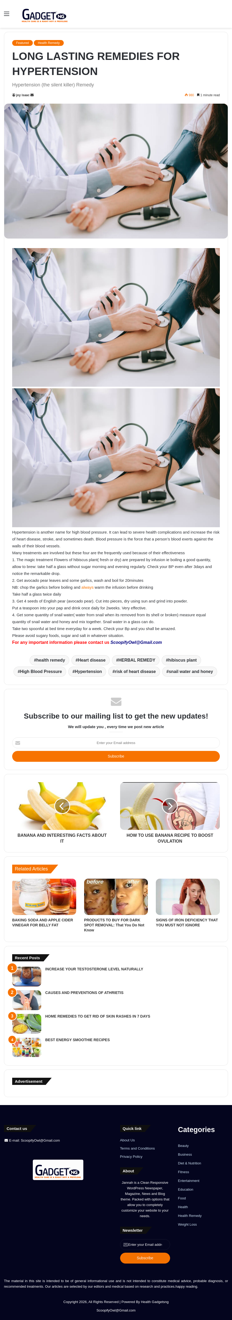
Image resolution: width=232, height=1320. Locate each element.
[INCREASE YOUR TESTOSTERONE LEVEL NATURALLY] (26, 977)
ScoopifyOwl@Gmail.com (136, 642)
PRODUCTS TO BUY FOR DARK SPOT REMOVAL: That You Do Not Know (114, 925)
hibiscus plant (182, 660)
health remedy (50, 660)
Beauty (183, 1146)
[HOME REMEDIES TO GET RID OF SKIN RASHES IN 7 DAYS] (26, 1024)
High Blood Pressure (41, 671)
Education (185, 1189)
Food (182, 1198)
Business (185, 1154)
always (87, 587)
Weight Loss (187, 1224)
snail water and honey (191, 671)
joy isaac (23, 95)
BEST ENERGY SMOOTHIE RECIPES (77, 1040)
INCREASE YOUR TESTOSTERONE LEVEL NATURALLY (94, 969)
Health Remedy (49, 43)
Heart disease (92, 660)
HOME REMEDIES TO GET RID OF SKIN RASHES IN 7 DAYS (97, 1016)
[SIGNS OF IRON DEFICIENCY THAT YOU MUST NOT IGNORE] (188, 897)
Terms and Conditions (137, 1148)
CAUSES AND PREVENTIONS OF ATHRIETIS (84, 993)
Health (183, 1207)
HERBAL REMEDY (137, 660)
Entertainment (188, 1181)
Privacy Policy (131, 1157)
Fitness (183, 1172)
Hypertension (88, 671)
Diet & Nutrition (189, 1163)
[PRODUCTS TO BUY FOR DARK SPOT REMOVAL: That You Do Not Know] (116, 897)
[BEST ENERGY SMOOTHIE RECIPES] (26, 1047)
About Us (127, 1140)
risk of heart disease (135, 671)
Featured (22, 43)
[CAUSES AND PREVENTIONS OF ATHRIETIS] (26, 1000)
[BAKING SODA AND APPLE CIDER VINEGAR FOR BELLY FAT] (44, 897)
